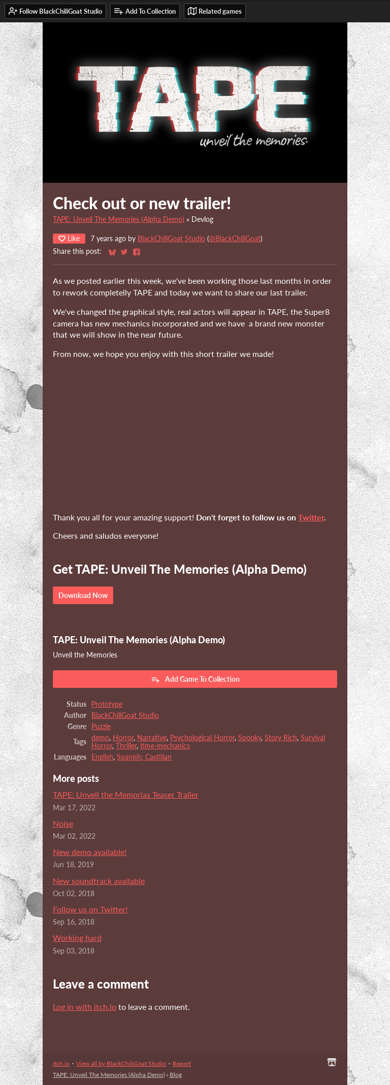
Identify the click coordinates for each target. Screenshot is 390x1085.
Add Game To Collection (195, 679)
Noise (63, 823)
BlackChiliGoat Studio (171, 239)
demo (100, 738)
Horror (123, 738)
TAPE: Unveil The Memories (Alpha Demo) (118, 219)
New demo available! (89, 852)
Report (182, 1063)
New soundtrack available (99, 880)
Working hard (77, 937)
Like (69, 238)
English (102, 757)
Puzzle (101, 726)
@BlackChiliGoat (235, 239)
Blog (176, 1074)
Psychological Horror (202, 738)
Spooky (249, 738)
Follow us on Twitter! (90, 909)
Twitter (311, 517)
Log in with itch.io (84, 1006)
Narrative (152, 738)
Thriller (126, 746)
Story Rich (281, 738)
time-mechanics (165, 746)
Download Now (83, 595)
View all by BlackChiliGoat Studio (121, 1063)
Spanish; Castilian (144, 757)
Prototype (106, 704)
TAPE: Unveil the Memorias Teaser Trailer (126, 794)
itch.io (61, 1063)
